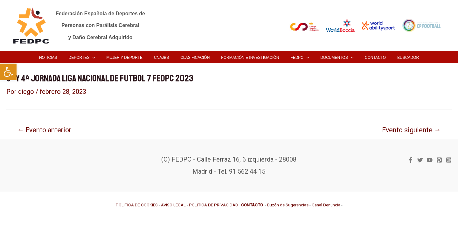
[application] (105, 57)
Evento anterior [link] (44, 130)
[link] (8, 72)
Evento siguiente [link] (411, 130)
